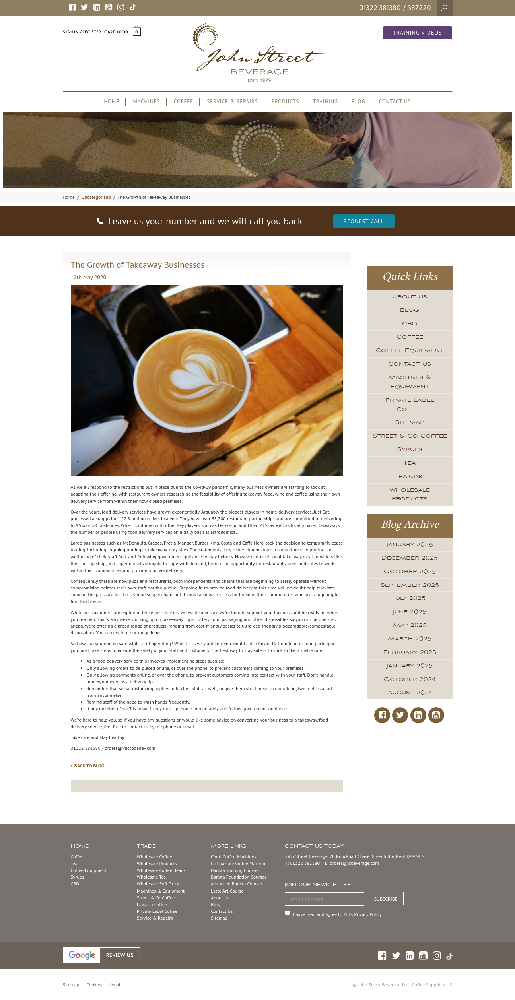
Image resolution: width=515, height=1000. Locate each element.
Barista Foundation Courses (238, 877)
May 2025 (410, 625)
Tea (409, 463)
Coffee (409, 336)
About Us (410, 296)
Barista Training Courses (235, 870)
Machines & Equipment (410, 382)
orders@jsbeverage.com (354, 863)
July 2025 (410, 598)
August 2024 (409, 692)
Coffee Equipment (409, 350)
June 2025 (409, 611)
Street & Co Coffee (410, 436)
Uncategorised (96, 197)
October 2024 (409, 679)
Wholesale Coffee (154, 857)
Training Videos (417, 32)
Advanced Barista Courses (237, 884)
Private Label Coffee (409, 405)
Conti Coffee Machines (233, 857)
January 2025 (410, 665)
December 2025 (409, 558)
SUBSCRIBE (386, 899)
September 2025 (410, 585)
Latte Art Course (227, 891)
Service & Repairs (155, 918)
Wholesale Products (409, 494)
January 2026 (410, 544)
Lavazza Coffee (152, 904)
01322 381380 (380, 7)
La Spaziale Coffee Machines (239, 863)
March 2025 (409, 638)
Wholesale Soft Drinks (159, 884)
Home (69, 197)
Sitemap (409, 422)
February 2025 (409, 652)
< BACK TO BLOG (88, 765)
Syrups (409, 449)
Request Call (364, 221)
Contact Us (409, 364)
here (155, 633)
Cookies (94, 985)
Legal (114, 985)
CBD (410, 323)
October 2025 (410, 571)
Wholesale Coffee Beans (161, 870)
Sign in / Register (82, 32)
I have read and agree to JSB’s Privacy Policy (337, 914)
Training (409, 476)
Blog (409, 310)
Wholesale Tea (151, 877)
